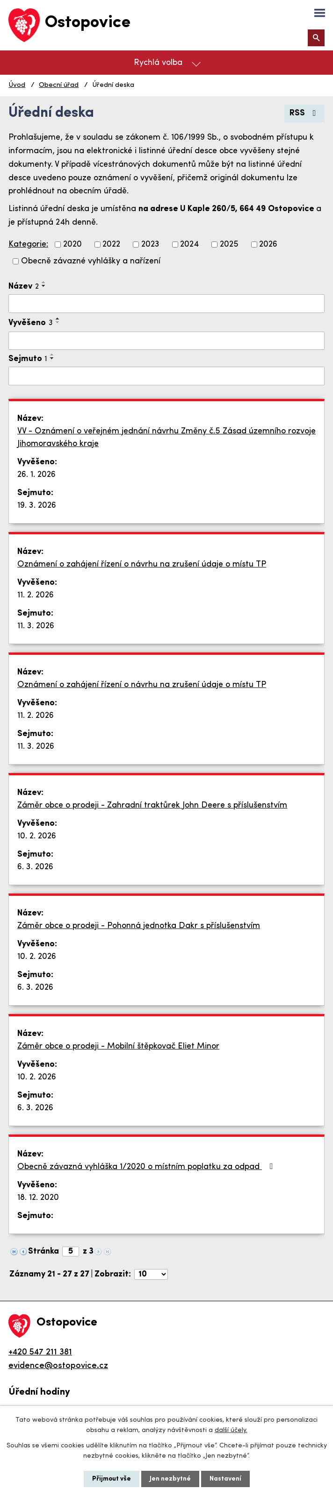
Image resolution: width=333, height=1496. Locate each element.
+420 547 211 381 (40, 1352)
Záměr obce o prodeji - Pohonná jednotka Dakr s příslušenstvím (138, 926)
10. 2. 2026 (36, 836)
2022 (111, 244)
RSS (305, 113)
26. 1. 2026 (36, 474)
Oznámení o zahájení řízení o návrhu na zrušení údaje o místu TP (141, 564)
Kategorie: (28, 244)
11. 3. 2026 (35, 626)
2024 (189, 244)
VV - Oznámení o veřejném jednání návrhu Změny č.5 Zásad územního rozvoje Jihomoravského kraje (166, 437)
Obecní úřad (59, 85)
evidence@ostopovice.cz (58, 1365)
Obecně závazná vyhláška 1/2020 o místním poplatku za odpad (147, 1166)
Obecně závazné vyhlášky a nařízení (90, 261)
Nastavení (225, 1478)
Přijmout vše (111, 1478)
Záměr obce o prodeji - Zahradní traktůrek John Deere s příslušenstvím (152, 805)
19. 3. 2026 (36, 505)
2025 (229, 244)
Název (23, 286)
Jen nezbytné (170, 1478)
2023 (150, 244)
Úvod (16, 85)
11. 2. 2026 (35, 595)
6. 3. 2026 (35, 867)
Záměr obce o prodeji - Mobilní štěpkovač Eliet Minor (118, 1046)
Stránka (43, 1251)
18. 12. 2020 (38, 1197)
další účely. (231, 1430)
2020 (72, 244)
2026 (268, 244)
